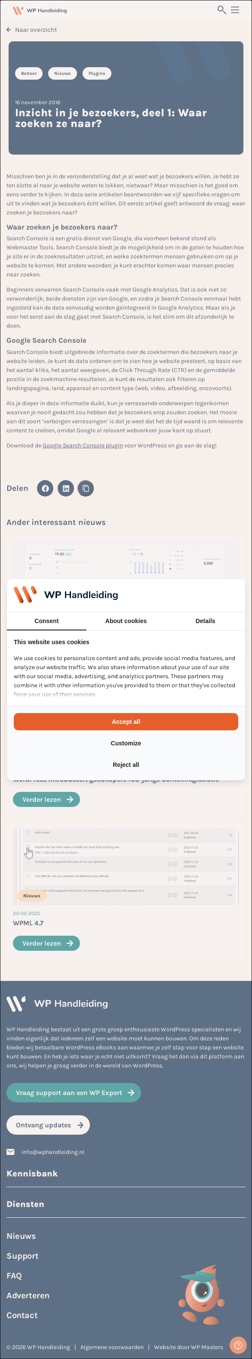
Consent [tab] (46, 620)
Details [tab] (205, 620)
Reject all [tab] (126, 764)
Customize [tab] (126, 743)
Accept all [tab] (126, 721)
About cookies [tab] (126, 620)
